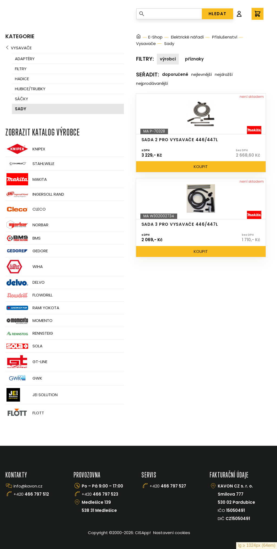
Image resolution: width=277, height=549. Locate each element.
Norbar (26, 224)
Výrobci (168, 59)
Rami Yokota (32, 308)
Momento (28, 321)
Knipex (25, 149)
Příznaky (194, 59)
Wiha (24, 266)
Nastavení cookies (171, 532)
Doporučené (175, 74)
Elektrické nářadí (187, 37)
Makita (26, 179)
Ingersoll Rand (34, 194)
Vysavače (21, 48)
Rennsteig (29, 333)
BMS (23, 238)
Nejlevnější (201, 74)
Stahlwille (29, 163)
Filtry (21, 69)
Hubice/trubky (30, 89)
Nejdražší (224, 74)
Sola (23, 346)
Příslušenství (224, 37)
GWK (23, 378)
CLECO (25, 209)
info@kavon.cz (28, 486)
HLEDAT (218, 14)
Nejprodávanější (152, 83)
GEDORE (26, 251)
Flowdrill (28, 295)
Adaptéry (25, 59)
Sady (20, 109)
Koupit (201, 166)
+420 (31, 494)
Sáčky (21, 99)
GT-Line (26, 362)
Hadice (22, 79)
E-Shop (155, 37)
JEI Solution (31, 395)
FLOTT (24, 413)
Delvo (25, 282)
